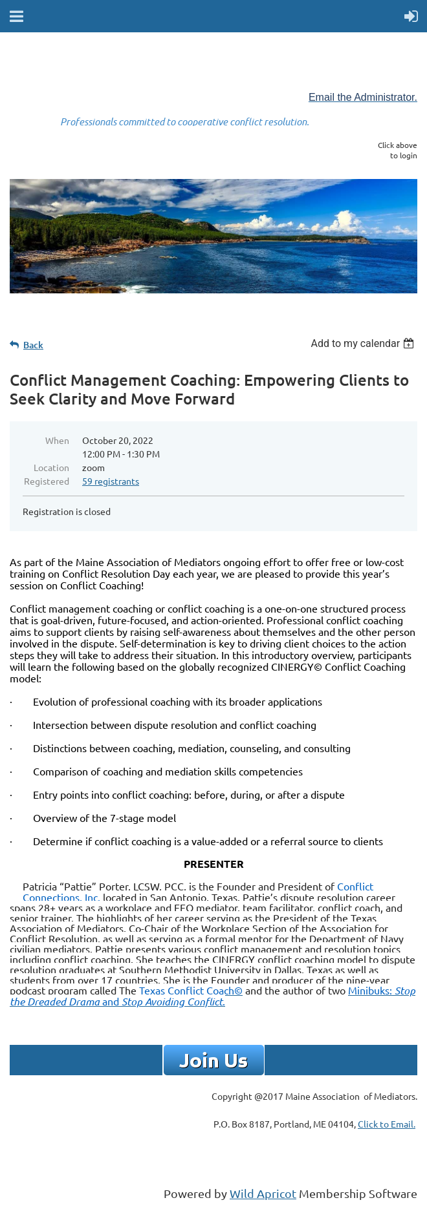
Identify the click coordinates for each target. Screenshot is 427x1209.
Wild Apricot (263, 1193)
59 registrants (110, 481)
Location (51, 467)
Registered (46, 481)
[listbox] (364, 343)
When (57, 440)
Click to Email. (386, 1124)
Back (33, 345)
